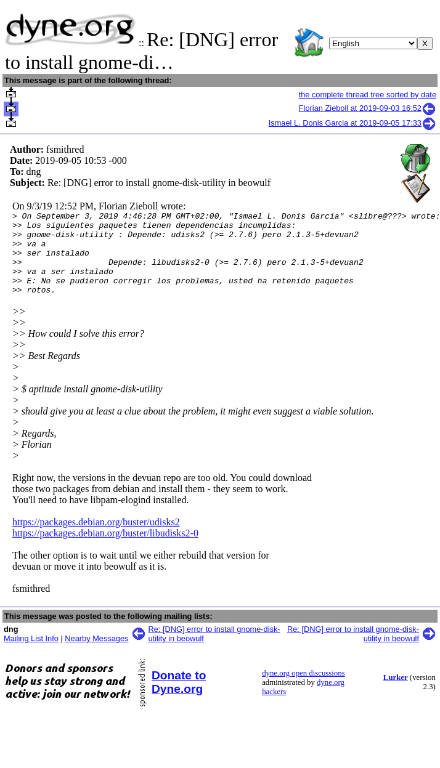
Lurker (395, 694)
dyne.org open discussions (303, 689)
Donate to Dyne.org (179, 698)
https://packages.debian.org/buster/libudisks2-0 (105, 549)
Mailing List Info (31, 655)
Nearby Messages (96, 655)
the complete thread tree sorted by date (367, 94)
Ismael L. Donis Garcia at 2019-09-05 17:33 (352, 122)
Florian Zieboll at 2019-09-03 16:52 (367, 108)
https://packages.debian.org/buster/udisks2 (96, 538)
